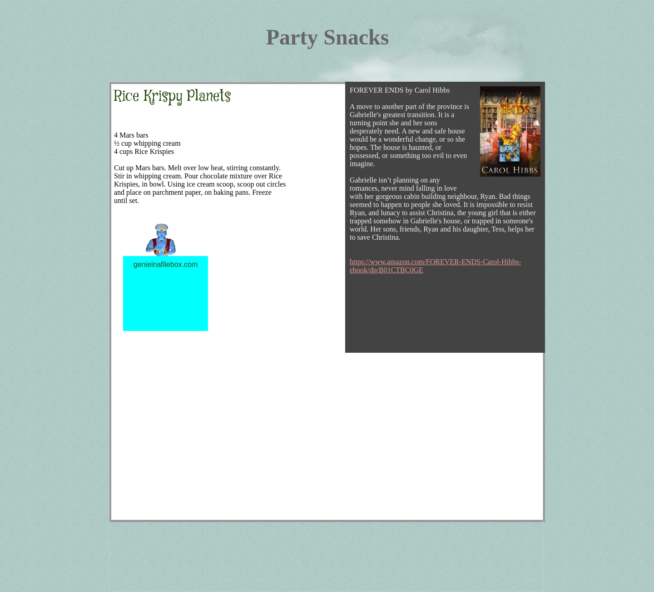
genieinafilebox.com (166, 264)
